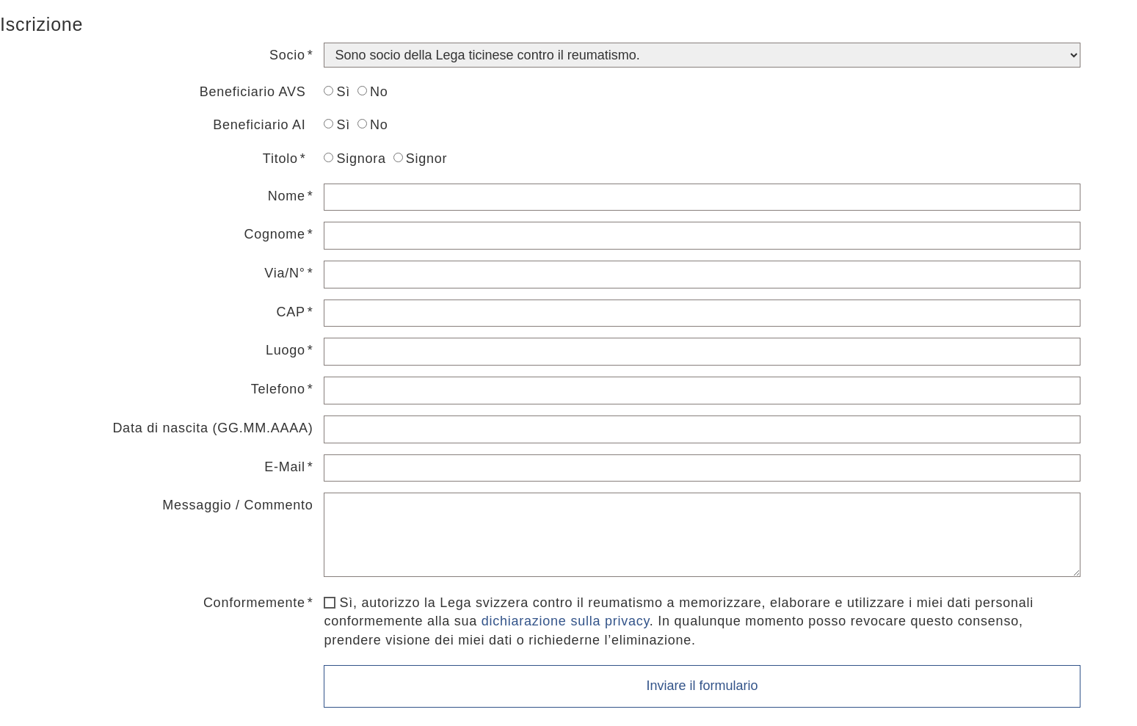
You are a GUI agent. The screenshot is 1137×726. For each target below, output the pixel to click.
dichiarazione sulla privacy (566, 621)
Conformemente (254, 602)
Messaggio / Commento (237, 505)
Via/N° (284, 273)
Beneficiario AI (259, 124)
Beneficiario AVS (253, 91)
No (372, 91)
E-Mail (284, 467)
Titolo (280, 158)
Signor (420, 158)
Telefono (278, 389)
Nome (286, 196)
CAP (290, 312)
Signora (354, 158)
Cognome (274, 234)
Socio (287, 55)
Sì (337, 91)
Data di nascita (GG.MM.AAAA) (212, 428)
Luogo (285, 350)
